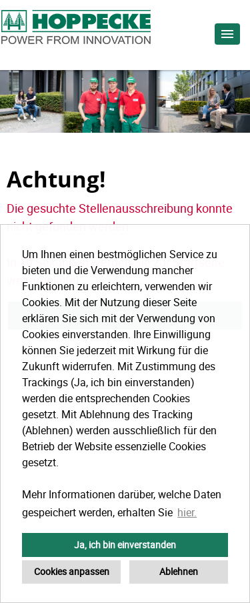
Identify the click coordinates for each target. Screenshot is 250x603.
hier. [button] (187, 512)
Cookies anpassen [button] (71, 571)
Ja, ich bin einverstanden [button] (125, 544)
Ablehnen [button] (178, 571)
